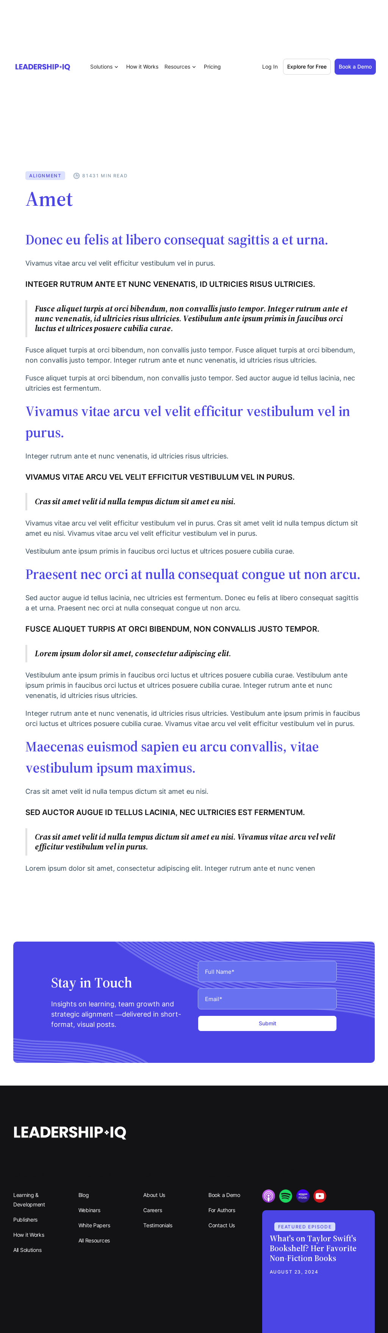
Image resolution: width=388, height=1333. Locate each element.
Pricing (212, 66)
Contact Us (221, 1225)
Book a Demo (224, 1195)
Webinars (89, 1210)
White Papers (94, 1225)
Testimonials (157, 1225)
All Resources (94, 1240)
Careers (152, 1210)
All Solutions (27, 1250)
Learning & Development (29, 1200)
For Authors (221, 1210)
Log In (270, 66)
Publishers (25, 1219)
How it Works (142, 66)
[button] (105, 66)
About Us (154, 1195)
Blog (83, 1195)
